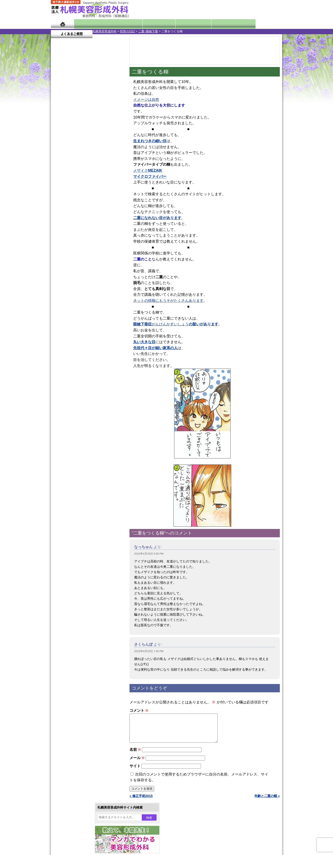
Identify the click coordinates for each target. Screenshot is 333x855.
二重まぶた (74, 432)
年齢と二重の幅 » (267, 801)
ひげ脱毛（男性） (79, 490)
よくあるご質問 (261, 24)
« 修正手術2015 (141, 801)
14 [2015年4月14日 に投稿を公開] (76, 159)
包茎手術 (73, 515)
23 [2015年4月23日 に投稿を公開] (94, 166)
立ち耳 (71, 465)
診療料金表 (178, 24)
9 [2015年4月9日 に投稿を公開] (94, 152)
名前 (135, 755)
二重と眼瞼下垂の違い (76, 440)
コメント (139, 710)
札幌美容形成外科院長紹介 (79, 615)
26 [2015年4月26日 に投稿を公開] (59, 172)
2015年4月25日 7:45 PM (148, 651)
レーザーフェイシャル (82, 481)
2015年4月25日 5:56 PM (148, 553)
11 (87, 216)
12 (92, 216)
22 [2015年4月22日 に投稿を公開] (85, 166)
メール (137, 763)
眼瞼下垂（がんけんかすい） (87, 407)
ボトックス (74, 540)
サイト (135, 771)
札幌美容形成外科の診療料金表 (82, 598)
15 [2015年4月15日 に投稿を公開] (85, 159)
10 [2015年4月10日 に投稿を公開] (103, 152)
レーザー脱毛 (76, 473)
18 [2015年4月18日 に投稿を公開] (112, 159)
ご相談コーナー (240, 9)
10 (82, 216)
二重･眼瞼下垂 (106, 31)
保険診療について (73, 607)
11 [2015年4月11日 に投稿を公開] (112, 152)
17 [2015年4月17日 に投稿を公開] (103, 159)
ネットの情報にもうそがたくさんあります (168, 300)
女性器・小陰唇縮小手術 (84, 423)
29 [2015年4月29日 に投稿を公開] (85, 172)
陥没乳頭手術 (76, 415)
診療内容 (148, 24)
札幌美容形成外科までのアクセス (84, 590)
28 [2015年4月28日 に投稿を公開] (76, 172)
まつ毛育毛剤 (76, 506)
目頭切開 (73, 531)
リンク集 (66, 623)
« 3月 (57, 181)
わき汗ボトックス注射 (82, 456)
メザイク (147, 170)
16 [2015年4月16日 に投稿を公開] (94, 159)
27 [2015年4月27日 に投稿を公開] (68, 172)
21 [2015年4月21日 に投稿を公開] (76, 166)
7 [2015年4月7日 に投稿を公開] (76, 152)
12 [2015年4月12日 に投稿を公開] (59, 159)
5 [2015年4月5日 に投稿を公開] (59, 152)
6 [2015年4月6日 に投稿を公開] (68, 152)
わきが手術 (83, 448)
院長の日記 (85, 31)
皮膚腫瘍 (73, 523)
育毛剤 (71, 498)
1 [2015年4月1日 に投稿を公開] (85, 145)
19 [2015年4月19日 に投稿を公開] (59, 166)
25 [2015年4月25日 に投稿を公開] (112, 166)
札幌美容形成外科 (63, 31)
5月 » (69, 181)
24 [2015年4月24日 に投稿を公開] (103, 166)
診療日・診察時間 (217, 24)
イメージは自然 (146, 99)
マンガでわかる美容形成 (118, 24)
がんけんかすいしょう (175, 324)
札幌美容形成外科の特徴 (78, 573)
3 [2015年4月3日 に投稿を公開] (103, 145)
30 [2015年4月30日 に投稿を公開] (94, 172)
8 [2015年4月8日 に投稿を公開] (85, 152)
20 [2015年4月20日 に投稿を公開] (68, 166)
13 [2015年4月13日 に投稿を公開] (68, 159)
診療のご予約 (268, 9)
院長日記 (88, 24)
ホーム (62, 24)
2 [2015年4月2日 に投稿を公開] (94, 145)
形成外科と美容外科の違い (79, 582)
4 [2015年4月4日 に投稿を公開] (112, 145)
